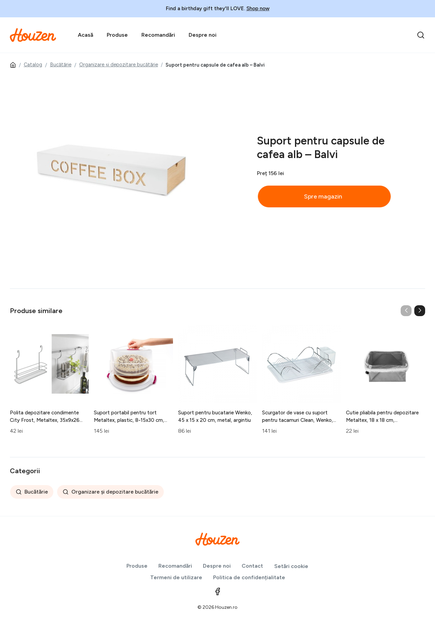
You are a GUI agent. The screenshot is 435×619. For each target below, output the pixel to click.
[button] (419, 310)
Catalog (33, 65)
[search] (420, 35)
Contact (252, 566)
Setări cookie (291, 566)
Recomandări (158, 35)
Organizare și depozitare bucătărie (118, 65)
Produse (117, 35)
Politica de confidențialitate (249, 577)
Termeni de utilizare (176, 577)
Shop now (257, 8)
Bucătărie (60, 65)
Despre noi (202, 35)
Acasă (85, 35)
